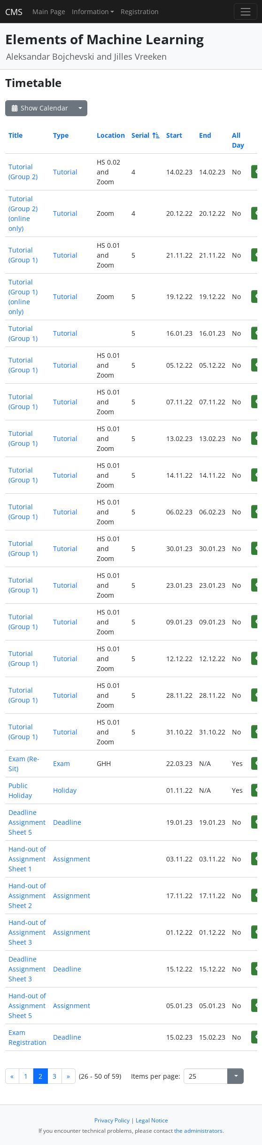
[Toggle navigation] (245, 11)
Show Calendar (39, 107)
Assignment (71, 858)
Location (111, 135)
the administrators (198, 1131)
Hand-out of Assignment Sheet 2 (27, 895)
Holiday (65, 790)
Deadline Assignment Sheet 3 (27, 969)
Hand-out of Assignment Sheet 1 (27, 859)
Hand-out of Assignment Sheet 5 (27, 1005)
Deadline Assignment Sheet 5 (27, 822)
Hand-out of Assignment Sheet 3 (27, 932)
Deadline (67, 822)
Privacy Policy (112, 1120)
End (205, 135)
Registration (140, 11)
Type (61, 135)
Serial (144, 135)
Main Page (48, 11)
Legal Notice (152, 1120)
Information (90, 11)
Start (174, 135)
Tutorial (65, 171)
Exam (61, 763)
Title (15, 135)
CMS (14, 11)
